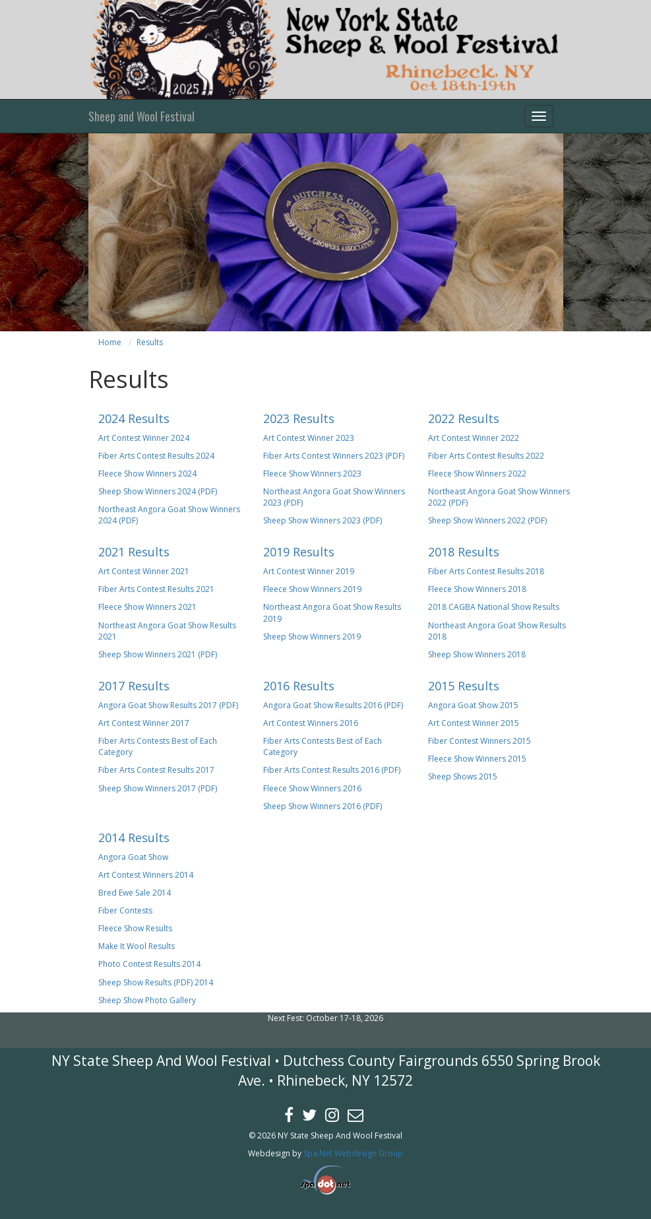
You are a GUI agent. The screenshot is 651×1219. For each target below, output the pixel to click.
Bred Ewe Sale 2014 (134, 892)
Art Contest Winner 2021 (143, 571)
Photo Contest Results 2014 (149, 964)
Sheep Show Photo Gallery (147, 1000)
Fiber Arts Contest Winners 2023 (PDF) (333, 455)
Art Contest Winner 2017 (143, 723)
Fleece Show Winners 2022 (477, 473)
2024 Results (134, 418)
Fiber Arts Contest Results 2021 (156, 589)
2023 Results (298, 418)
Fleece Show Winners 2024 (147, 473)
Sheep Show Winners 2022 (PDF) (487, 520)
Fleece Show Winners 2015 (477, 758)
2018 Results (463, 552)
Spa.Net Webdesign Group (353, 1153)
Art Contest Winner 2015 (473, 723)
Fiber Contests (125, 910)
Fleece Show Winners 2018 (477, 589)
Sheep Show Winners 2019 (312, 636)
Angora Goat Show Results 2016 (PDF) (333, 705)
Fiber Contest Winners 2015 (479, 740)
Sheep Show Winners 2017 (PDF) (157, 788)
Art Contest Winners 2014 (145, 874)
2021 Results (134, 552)
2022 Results (463, 418)
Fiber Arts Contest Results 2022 (486, 455)
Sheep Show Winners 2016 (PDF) (322, 806)
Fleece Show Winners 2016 (312, 788)
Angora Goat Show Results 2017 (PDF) (168, 705)
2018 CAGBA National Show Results (493, 606)
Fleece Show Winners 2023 (312, 473)
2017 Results (134, 686)
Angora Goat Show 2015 (473, 705)
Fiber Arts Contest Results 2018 (486, 571)
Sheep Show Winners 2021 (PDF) (157, 654)
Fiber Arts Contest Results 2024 (156, 455)
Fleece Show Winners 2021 (147, 606)
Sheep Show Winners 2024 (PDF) (157, 491)
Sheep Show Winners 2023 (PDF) (322, 520)
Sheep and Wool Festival (141, 116)
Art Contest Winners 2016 (310, 723)
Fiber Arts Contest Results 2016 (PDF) (331, 769)
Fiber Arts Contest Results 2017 (156, 769)
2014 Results (134, 837)
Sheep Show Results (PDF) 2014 (155, 982)
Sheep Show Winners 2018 (477, 654)
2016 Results (298, 686)
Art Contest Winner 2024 (143, 438)
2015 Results (463, 686)
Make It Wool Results (136, 946)
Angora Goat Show (133, 857)
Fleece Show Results (135, 928)
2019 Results (298, 552)
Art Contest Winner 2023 (308, 438)
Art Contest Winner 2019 (308, 571)
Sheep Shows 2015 (462, 776)
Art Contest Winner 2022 (473, 438)
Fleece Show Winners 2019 (312, 589)
